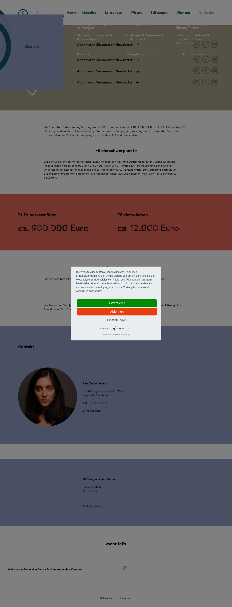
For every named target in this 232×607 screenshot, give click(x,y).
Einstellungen (117, 320)
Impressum (106, 335)
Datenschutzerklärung (121, 335)
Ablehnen (117, 311)
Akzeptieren (117, 303)
